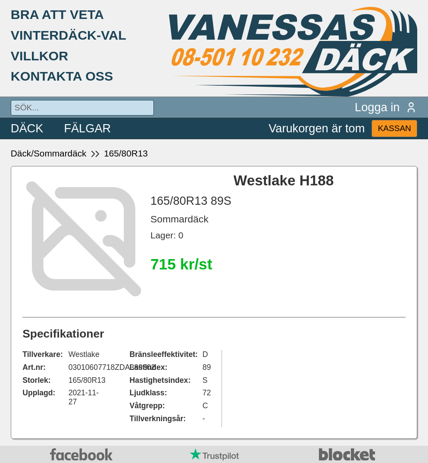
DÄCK (27, 128)
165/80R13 (126, 153)
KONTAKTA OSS (62, 76)
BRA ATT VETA (57, 14)
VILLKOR (39, 55)
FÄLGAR (87, 128)
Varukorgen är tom (317, 128)
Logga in (386, 107)
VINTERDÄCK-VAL (68, 35)
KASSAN (394, 128)
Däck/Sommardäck (49, 153)
